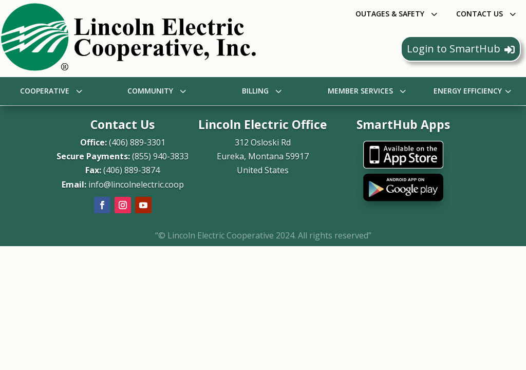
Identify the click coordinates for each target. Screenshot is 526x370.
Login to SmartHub (461, 48)
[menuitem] (397, 13)
